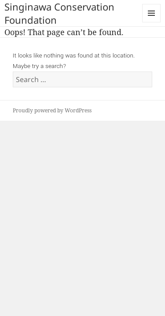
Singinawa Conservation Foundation (59, 13)
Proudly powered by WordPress (52, 110)
